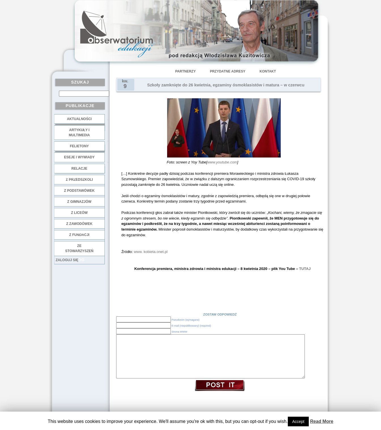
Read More (321, 421)
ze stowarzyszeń (79, 248)
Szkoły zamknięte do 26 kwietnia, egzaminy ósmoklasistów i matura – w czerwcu (226, 85)
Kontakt (267, 71)
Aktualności (79, 119)
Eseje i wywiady (79, 157)
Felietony (79, 146)
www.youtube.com (222, 162)
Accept (298, 421)
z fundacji (79, 235)
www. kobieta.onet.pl (150, 252)
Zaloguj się (67, 260)
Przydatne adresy (227, 71)
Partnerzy (185, 71)
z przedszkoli (79, 180)
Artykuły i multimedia (79, 132)
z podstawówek (79, 191)
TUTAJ (305, 269)
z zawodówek (79, 224)
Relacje (79, 169)
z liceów (79, 213)
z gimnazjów (79, 202)
